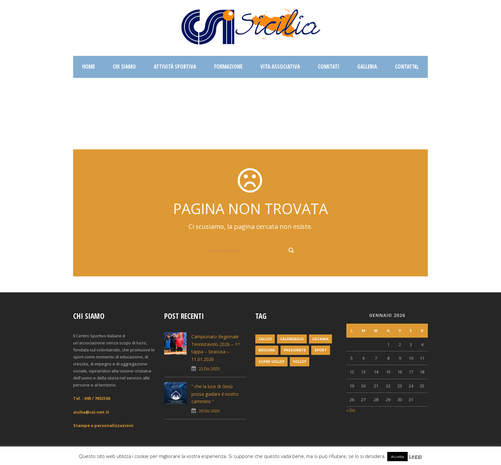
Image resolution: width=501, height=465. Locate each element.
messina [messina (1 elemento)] (266, 350)
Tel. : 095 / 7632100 (91, 398)
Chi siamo (124, 66)
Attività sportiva (175, 66)
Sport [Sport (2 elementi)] (320, 350)
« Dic (350, 410)
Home (88, 66)
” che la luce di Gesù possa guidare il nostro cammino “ (215, 394)
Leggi (415, 456)
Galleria (367, 66)
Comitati (328, 66)
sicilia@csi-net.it (91, 412)
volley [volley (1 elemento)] (299, 361)
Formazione (228, 66)
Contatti (406, 66)
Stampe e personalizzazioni (103, 425)
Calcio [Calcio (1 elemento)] (265, 338)
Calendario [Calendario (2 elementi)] (292, 338)
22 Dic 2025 (209, 368)
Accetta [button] (397, 456)
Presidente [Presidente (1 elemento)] (295, 350)
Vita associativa (280, 66)
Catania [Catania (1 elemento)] (320, 338)
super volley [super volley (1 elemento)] (271, 361)
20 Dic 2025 (209, 411)
